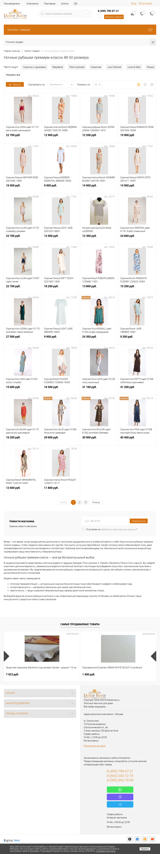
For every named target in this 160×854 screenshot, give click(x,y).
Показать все (13, 74)
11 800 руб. (61, 490)
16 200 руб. (23, 440)
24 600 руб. (137, 238)
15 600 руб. (23, 390)
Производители (12, 3)
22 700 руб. (23, 138)
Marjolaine (57, 67)
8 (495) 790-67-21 (108, 11)
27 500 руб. (23, 339)
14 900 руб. (99, 188)
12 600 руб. (23, 490)
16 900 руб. (23, 188)
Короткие (96, 67)
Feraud (150, 67)
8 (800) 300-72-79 (120, 776)
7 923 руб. (12, 674)
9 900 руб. (61, 188)
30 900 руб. (99, 440)
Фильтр (15, 84)
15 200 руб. (137, 289)
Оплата (65, 3)
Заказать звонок (114, 17)
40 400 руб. (137, 440)
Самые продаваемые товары (80, 624)
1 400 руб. (63, 674)
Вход (133, 3)
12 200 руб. (99, 138)
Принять (145, 849)
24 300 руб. (99, 339)
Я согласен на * (111, 529)
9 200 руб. (137, 339)
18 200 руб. (61, 289)
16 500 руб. (61, 390)
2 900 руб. (114, 674)
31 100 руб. (99, 390)
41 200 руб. (137, 390)
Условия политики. (106, 851)
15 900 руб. (137, 138)
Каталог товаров (80, 30)
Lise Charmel (114, 67)
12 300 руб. (99, 238)
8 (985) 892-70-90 (120, 780)
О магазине (32, 3)
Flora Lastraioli (76, 67)
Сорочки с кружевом (34, 67)
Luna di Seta (134, 67)
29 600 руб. (61, 440)
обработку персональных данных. (118, 529)
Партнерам (49, 3)
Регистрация (145, 3)
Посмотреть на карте (94, 746)
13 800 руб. (99, 289)
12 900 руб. (61, 138)
